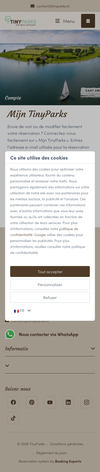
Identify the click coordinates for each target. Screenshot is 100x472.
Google (40, 234)
